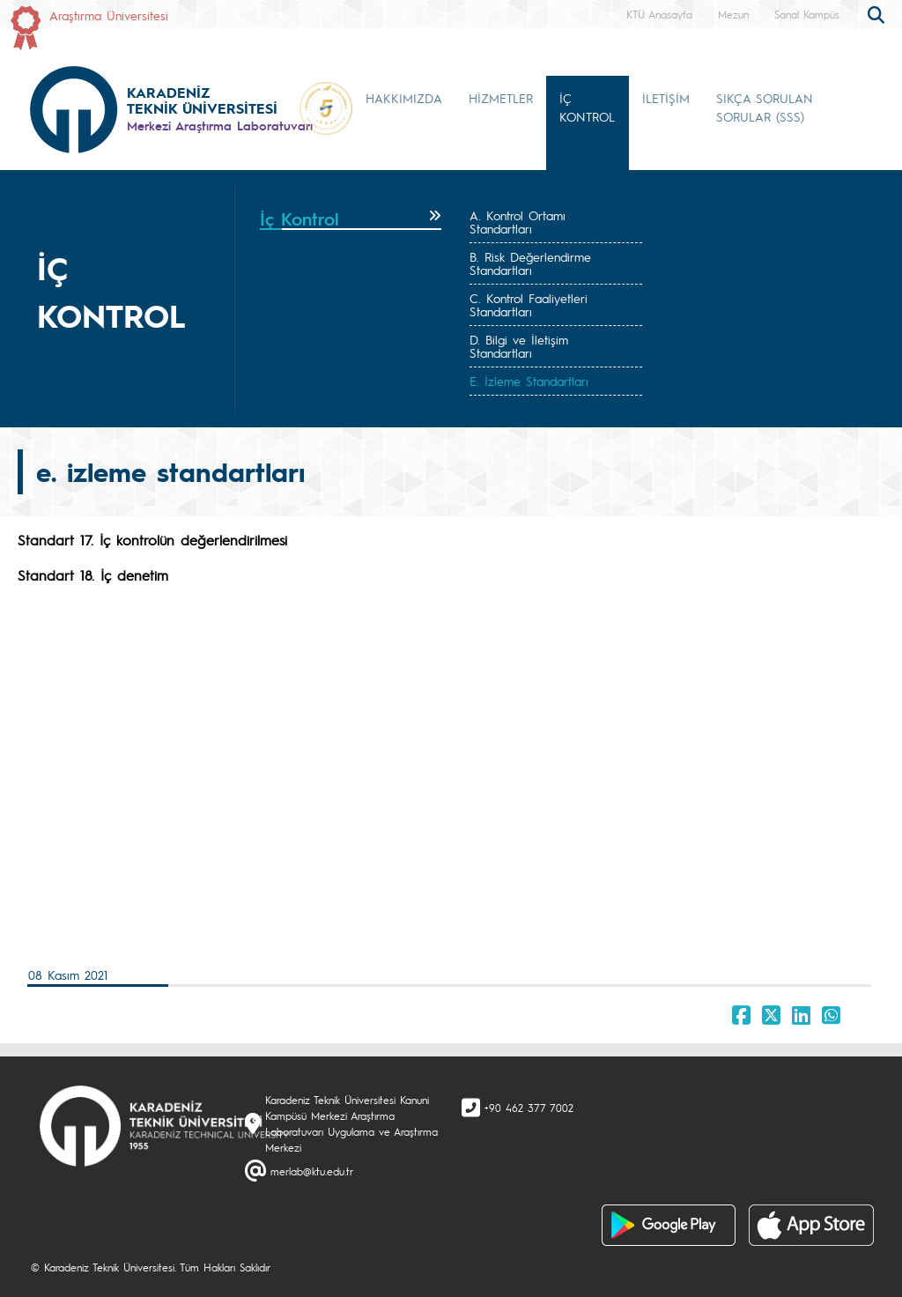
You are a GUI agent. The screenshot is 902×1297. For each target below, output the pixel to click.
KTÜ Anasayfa (659, 14)
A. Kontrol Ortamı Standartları (517, 221)
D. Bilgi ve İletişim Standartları (518, 345)
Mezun (733, 14)
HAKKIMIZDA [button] (404, 98)
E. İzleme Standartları (528, 381)
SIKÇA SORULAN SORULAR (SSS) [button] (764, 107)
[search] (878, 13)
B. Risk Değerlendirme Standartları (530, 263)
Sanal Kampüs (806, 14)
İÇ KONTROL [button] (587, 107)
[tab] (350, 219)
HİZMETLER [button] (501, 98)
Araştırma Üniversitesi (108, 15)
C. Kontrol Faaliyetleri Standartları (528, 304)
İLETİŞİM (666, 98)
